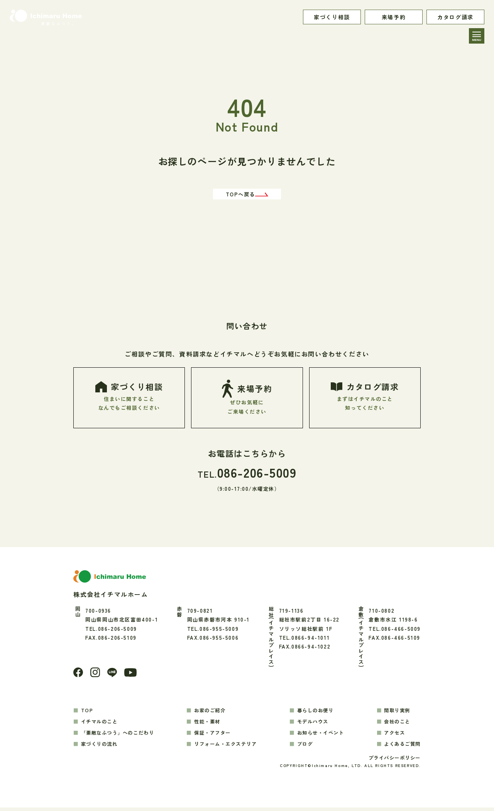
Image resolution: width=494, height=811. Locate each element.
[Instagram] (96, 675)
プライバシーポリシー (392, 761)
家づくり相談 (332, 17)
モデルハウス (313, 724)
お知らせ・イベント (321, 735)
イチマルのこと (101, 724)
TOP (87, 713)
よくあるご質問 (401, 746)
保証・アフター (214, 735)
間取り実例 (395, 713)
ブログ (304, 746)
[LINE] (113, 675)
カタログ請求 (455, 17)
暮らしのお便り (316, 713)
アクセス (392, 735)
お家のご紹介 (211, 713)
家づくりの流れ (101, 746)
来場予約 (394, 17)
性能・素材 (209, 724)
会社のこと (395, 724)
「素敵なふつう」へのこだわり (120, 735)
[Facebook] (78, 675)
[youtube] (132, 675)
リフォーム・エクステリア (228, 746)
